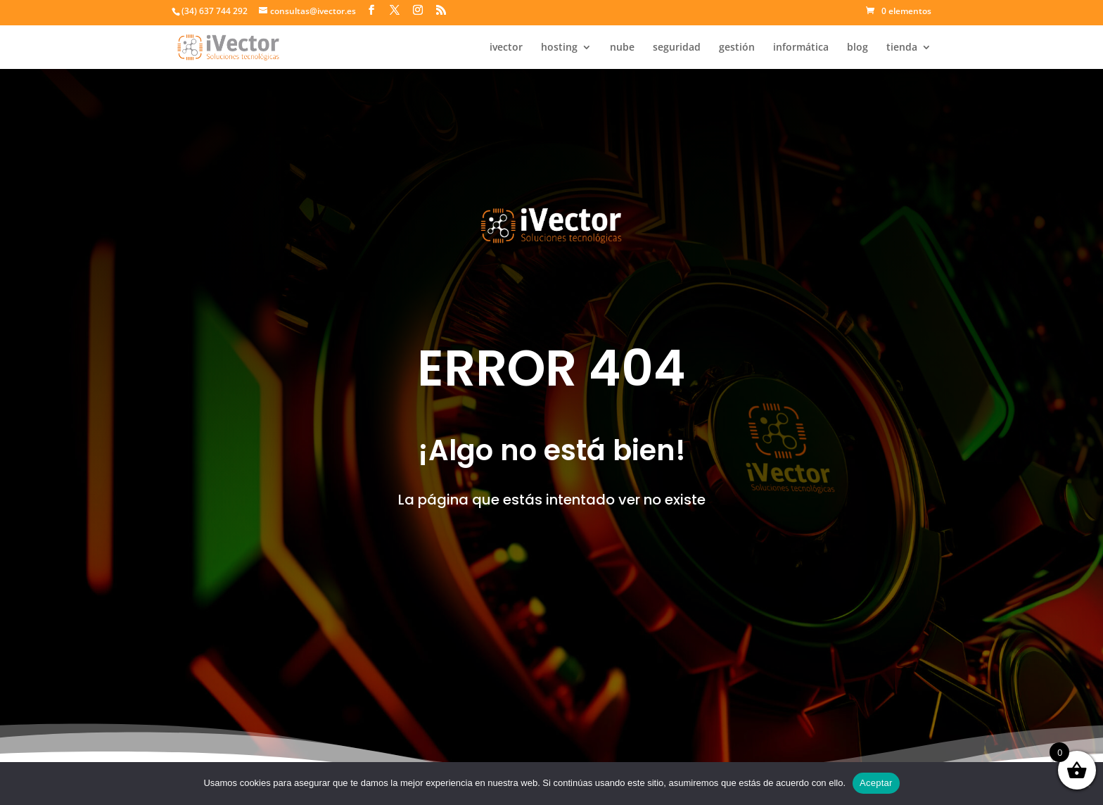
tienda (901, 47)
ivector (506, 47)
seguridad (677, 47)
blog (857, 47)
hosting (559, 47)
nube (622, 47)
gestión (737, 47)
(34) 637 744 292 (214, 11)
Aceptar (876, 783)
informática (801, 47)
